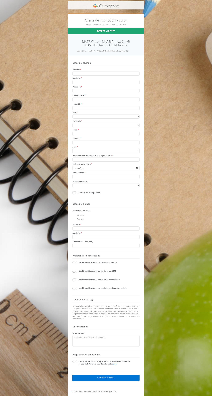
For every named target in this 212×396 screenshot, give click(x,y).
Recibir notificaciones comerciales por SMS (97, 271)
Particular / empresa (81, 210)
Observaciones (78, 333)
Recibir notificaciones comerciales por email (98, 262)
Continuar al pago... (106, 377)
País (74, 112)
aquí (115, 364)
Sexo (75, 147)
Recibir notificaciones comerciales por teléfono (99, 279)
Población (77, 104)
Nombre (76, 69)
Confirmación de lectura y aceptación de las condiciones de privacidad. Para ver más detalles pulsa (104, 362)
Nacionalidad (78, 172)
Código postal (79, 95)
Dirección (77, 87)
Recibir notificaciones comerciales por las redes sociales (103, 288)
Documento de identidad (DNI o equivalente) (92, 155)
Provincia (77, 121)
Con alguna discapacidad (89, 192)
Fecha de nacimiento (82, 164)
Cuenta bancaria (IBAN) (82, 241)
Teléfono (77, 138)
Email (75, 130)
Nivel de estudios (79, 181)
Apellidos (77, 78)
